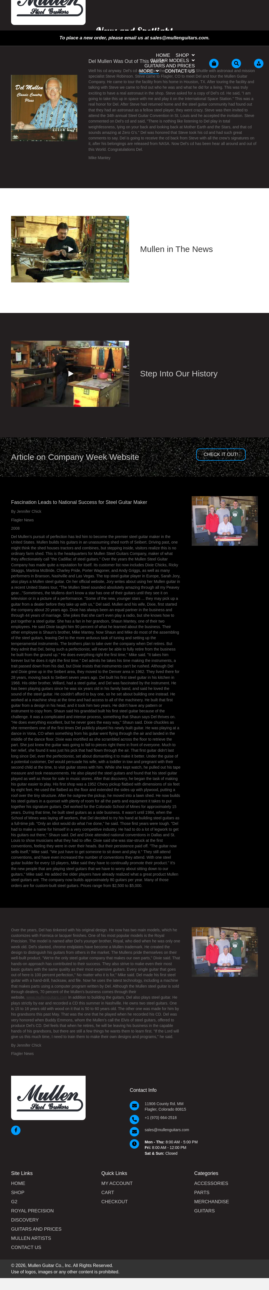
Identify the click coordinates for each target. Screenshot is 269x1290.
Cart (107, 1192)
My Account (117, 1183)
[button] (70, 249)
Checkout (114, 1201)
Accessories (211, 1183)
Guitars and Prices (36, 1229)
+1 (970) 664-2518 (161, 1117)
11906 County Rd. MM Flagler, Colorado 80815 (165, 1106)
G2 (14, 1201)
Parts (201, 1192)
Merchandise (211, 1201)
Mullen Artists (31, 1238)
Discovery (25, 1220)
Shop (17, 1192)
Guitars (204, 1211)
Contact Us (26, 1247)
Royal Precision (32, 1211)
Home (18, 1183)
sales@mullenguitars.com (167, 1130)
